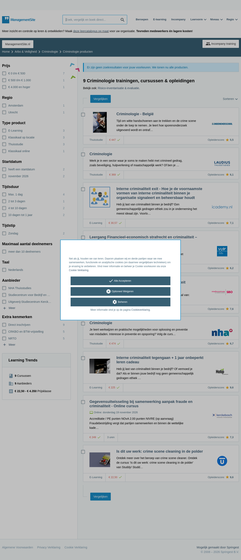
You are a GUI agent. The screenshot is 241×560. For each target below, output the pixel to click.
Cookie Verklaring (78, 270)
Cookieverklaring (140, 309)
